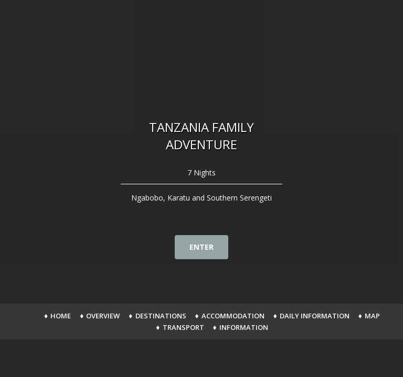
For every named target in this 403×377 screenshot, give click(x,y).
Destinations (160, 315)
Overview (103, 315)
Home (60, 315)
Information (243, 327)
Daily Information (314, 315)
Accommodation (233, 315)
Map (372, 315)
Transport (183, 327)
